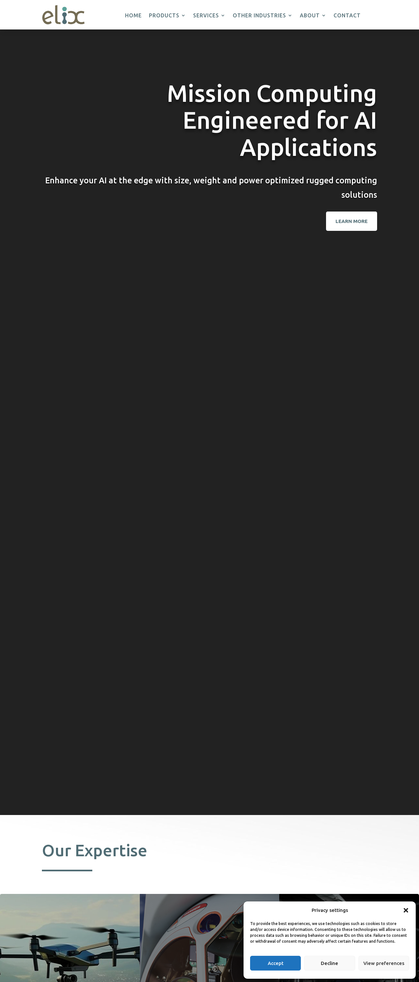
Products (164, 15)
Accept (275, 963)
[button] (406, 910)
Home (133, 15)
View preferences (383, 963)
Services (206, 15)
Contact (347, 15)
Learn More (352, 221)
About (310, 15)
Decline (329, 963)
